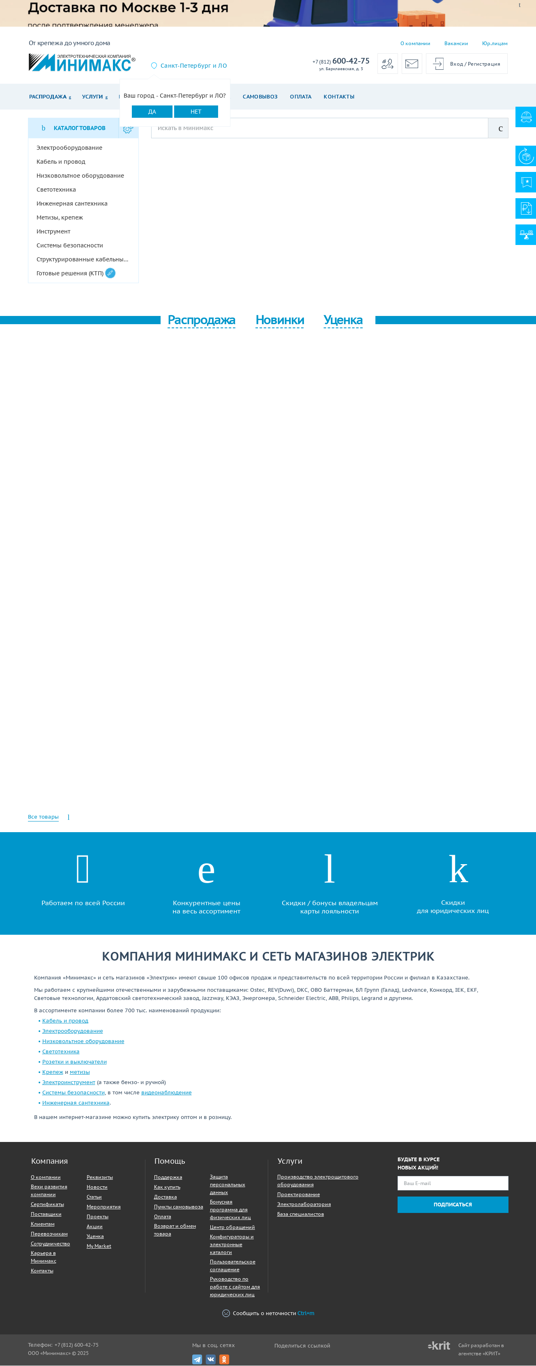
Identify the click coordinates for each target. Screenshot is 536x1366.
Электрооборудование (72, 1031)
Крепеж (52, 1072)
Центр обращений (232, 1227)
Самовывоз (260, 96)
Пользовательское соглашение (232, 1266)
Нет (196, 111)
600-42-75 (341, 61)
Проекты (97, 1217)
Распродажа (48, 96)
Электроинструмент (68, 1082)
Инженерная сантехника (76, 1103)
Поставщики (46, 1214)
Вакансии (456, 43)
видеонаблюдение (166, 1092)
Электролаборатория (304, 1204)
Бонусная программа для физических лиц (230, 1210)
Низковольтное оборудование (83, 1041)
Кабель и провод (65, 1021)
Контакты (339, 96)
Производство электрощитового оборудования (318, 1181)
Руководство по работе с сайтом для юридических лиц (235, 1287)
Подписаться (453, 1204)
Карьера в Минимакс (43, 1257)
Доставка (165, 1197)
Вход (456, 64)
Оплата (300, 96)
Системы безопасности (73, 1092)
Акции (95, 1227)
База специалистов (300, 1214)
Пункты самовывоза (178, 1207)
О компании (415, 43)
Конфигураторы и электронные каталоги (232, 1245)
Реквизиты (100, 1177)
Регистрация (484, 64)
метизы (80, 1072)
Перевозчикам (49, 1234)
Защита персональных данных (227, 1185)
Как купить (167, 1187)
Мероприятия (104, 1207)
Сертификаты (47, 1204)
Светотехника (61, 1051)
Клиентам (43, 1224)
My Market (99, 1246)
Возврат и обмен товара (175, 1230)
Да (152, 111)
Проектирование (298, 1195)
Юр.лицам (495, 43)
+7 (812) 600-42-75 (77, 1345)
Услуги (92, 96)
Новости (97, 1187)
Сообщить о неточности (268, 1314)
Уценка (95, 1236)
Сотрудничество (50, 1244)
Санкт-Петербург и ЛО (194, 65)
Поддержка (168, 1177)
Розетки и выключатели (74, 1062)
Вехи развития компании (49, 1191)
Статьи (94, 1197)
